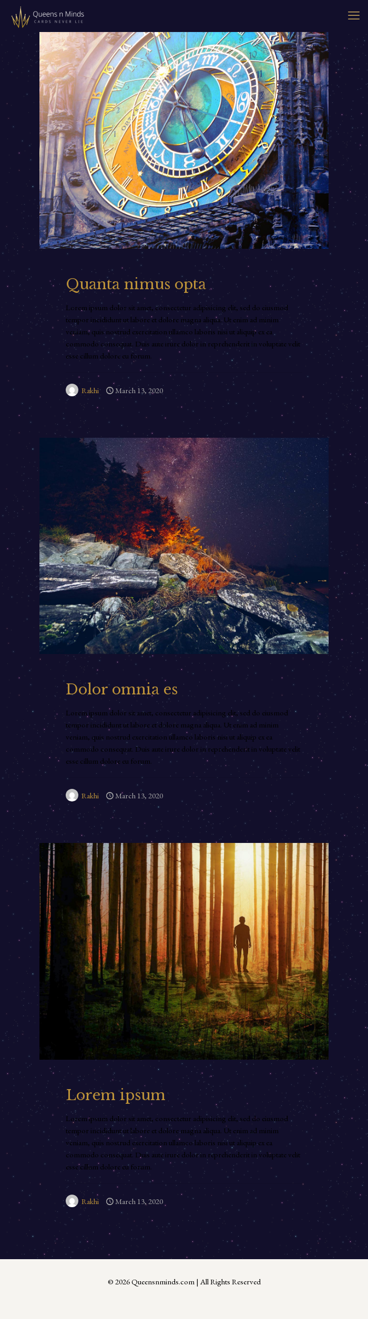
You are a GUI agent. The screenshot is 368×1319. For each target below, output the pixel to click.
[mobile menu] (354, 16)
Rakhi (90, 390)
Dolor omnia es (122, 689)
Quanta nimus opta (136, 284)
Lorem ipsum (116, 1095)
